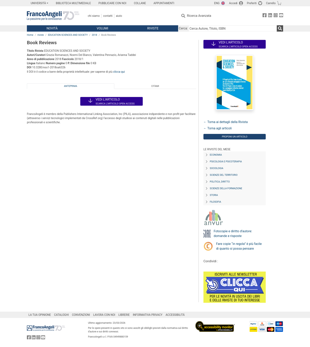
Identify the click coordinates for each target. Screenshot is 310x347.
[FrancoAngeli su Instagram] (276, 16)
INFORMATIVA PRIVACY (148, 314)
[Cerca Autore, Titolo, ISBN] (233, 28)
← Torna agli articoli (217, 128)
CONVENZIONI (81, 314)
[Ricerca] (280, 28)
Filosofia (215, 201)
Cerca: (183, 28)
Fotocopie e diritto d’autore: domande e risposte (233, 233)
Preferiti (252, 3)
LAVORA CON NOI (104, 314)
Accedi (233, 3)
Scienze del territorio (224, 175)
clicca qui (119, 71)
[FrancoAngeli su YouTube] (281, 16)
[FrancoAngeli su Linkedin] (270, 16)
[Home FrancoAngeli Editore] (53, 16)
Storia (214, 195)
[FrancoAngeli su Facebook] (265, 16)
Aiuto (119, 15)
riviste (40, 35)
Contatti (107, 15)
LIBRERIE (124, 314)
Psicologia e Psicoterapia (226, 161)
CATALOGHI (61, 314)
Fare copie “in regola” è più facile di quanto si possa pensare (239, 246)
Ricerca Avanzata (199, 16)
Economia (216, 154)
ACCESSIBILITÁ (175, 314)
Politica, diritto (220, 181)
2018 (94, 35)
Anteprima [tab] (70, 86)
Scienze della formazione (226, 188)
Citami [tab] (155, 86)
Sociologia (216, 168)
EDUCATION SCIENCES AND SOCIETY (68, 35)
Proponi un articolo (234, 136)
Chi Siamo (94, 15)
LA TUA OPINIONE (39, 314)
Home (30, 35)
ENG (216, 3)
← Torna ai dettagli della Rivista (225, 122)
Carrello (271, 3)
